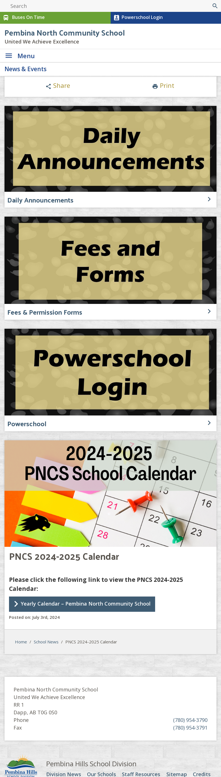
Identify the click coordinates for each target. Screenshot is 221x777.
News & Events (25, 69)
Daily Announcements (40, 199)
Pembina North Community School (65, 32)
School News (46, 642)
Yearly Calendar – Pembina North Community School (86, 603)
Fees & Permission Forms (44, 312)
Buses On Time (23, 18)
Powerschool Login (137, 18)
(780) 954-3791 (190, 727)
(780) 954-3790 (190, 720)
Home (21, 642)
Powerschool (26, 423)
